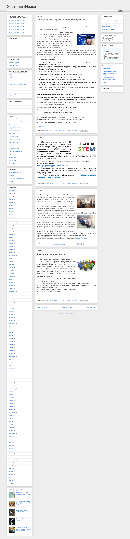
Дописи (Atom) (71, 313)
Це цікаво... (12, 145)
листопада (12, 190)
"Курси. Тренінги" (80, 238)
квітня (10, 205)
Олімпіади (12, 181)
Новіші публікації (42, 307)
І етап (10, 80)
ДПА (10, 154)
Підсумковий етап (14, 95)
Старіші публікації (90, 307)
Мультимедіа (12, 125)
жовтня (11, 220)
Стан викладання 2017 (15, 151)
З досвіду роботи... (14, 136)
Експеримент (106, 68)
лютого (11, 199)
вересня (11, 217)
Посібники (11, 77)
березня (11, 202)
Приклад (107, 51)
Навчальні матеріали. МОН (110, 22)
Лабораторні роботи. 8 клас (17, 23)
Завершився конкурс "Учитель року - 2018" (22, 510)
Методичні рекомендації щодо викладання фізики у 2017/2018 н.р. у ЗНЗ (23, 529)
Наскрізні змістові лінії (15, 128)
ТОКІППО (105, 82)
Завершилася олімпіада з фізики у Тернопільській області (23, 503)
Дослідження (12, 163)
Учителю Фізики (21, 7)
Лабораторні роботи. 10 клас (17, 29)
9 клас (10, 110)
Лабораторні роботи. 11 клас (17, 32)
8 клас (10, 107)
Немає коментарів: (72, 130)
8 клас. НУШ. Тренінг (108, 29)
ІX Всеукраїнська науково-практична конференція (61, 19)
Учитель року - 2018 (14, 157)
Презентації (12, 175)
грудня (10, 193)
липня (10, 279)
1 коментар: (70, 244)
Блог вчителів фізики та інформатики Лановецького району (110, 73)
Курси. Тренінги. (13, 142)
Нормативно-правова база (16, 122)
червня (11, 211)
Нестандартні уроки (14, 139)
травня (11, 208)
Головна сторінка (66, 307)
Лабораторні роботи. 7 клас (17, 20)
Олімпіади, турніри (14, 130)
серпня (11, 214)
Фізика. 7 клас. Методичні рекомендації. (109, 25)
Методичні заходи (14, 133)
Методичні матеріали (15, 172)
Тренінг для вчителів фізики (51, 254)
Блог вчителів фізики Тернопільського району (109, 78)
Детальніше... (42, 126)
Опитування (12, 160)
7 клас (10, 104)
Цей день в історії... (14, 148)
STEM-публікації (13, 65)
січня (10, 196)
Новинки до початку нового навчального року (23, 493)
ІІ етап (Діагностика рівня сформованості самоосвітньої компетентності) (17, 84)
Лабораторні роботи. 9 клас (17, 26)
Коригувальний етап (14, 92)
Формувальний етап (14, 89)
